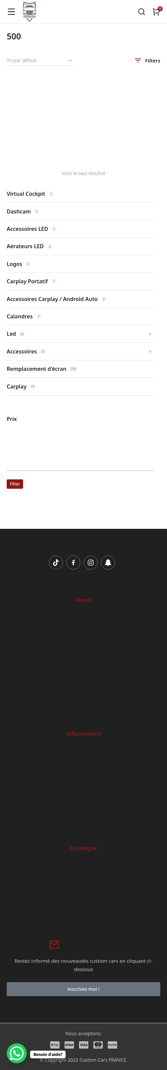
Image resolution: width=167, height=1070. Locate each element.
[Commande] (40, 60)
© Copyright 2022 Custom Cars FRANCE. (83, 1060)
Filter (15, 484)
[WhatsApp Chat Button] (17, 1053)
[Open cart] (156, 12)
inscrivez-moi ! (83, 989)
